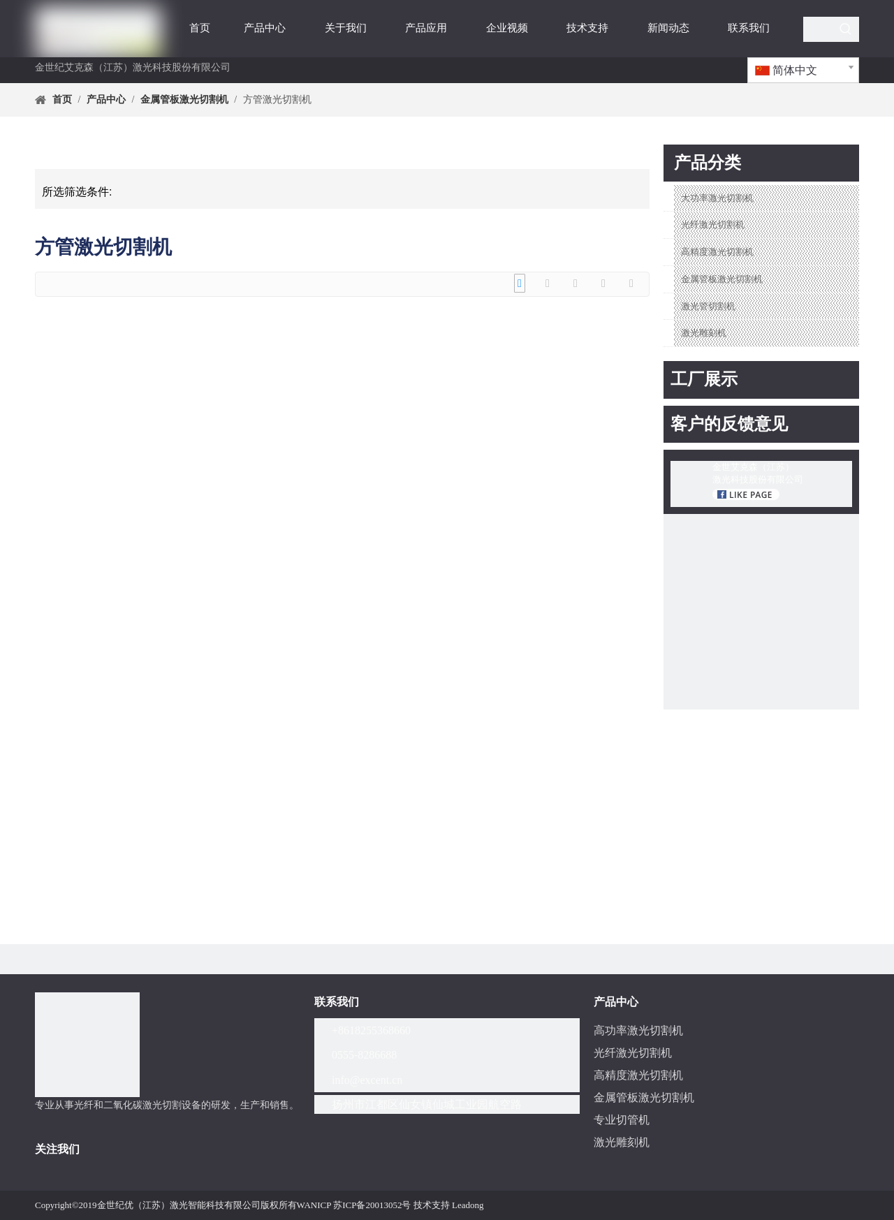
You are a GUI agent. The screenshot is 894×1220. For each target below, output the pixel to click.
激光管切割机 (708, 306)
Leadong (467, 1205)
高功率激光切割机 (638, 1030)
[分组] (87, 1044)
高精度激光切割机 (717, 252)
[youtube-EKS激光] (761, 612)
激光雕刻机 (703, 333)
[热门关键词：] (845, 29)
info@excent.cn (367, 1080)
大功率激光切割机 (717, 198)
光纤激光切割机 (713, 224)
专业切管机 (622, 1120)
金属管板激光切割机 (722, 279)
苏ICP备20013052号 (372, 1205)
